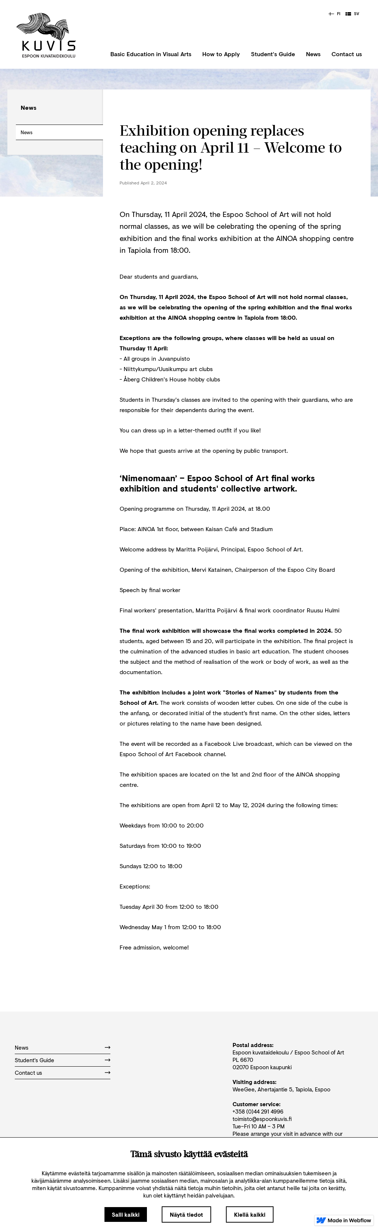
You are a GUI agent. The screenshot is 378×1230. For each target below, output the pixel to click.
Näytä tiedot (186, 1214)
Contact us (346, 54)
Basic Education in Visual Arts (150, 54)
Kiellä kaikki (249, 1214)
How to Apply (221, 54)
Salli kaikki (126, 1214)
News (313, 54)
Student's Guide (273, 54)
